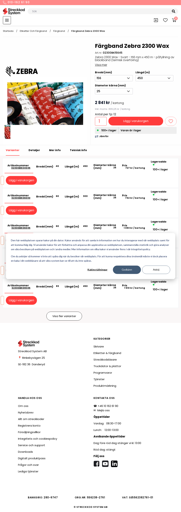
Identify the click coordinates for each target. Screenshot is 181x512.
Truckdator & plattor (107, 366)
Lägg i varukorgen (135, 121)
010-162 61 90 (16, 2)
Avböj (156, 269)
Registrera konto (29, 425)
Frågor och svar (28, 465)
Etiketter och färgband (33, 31)
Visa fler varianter (64, 316)
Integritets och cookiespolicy (37, 439)
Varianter (12, 150)
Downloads (25, 452)
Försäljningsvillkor (29, 432)
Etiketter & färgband (107, 353)
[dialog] (90, 256)
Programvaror (103, 373)
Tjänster (99, 379)
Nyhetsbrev (25, 412)
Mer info (55, 150)
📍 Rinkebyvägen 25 (31, 358)
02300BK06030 (20, 198)
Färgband (59, 31)
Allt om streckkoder (31, 419)
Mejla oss (103, 410)
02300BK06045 (20, 228)
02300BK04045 (20, 168)
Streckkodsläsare (105, 359)
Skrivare (99, 346)
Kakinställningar (97, 269)
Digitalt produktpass (31, 458)
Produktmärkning (105, 386)
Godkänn (127, 269)
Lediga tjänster (28, 471)
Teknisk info (78, 150)
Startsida (8, 31)
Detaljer (34, 150)
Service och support (31, 445)
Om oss (23, 406)
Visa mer (101, 65)
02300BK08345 (21, 288)
